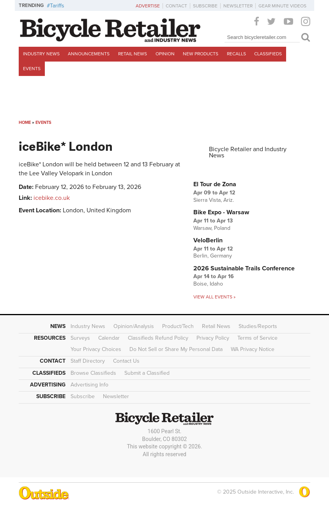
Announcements (89, 53)
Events (32, 68)
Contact (176, 6)
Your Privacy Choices (96, 349)
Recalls (236, 53)
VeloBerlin (208, 240)
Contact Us (126, 361)
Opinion (165, 53)
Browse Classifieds (93, 373)
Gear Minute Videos (282, 6)
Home (25, 122)
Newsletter (238, 6)
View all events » (214, 297)
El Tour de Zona (214, 184)
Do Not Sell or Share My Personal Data (176, 349)
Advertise (148, 6)
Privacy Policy (212, 338)
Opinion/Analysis (133, 326)
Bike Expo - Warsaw (221, 212)
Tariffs (57, 5)
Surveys (80, 338)
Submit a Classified (147, 373)
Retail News (132, 53)
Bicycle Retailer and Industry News (248, 152)
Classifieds (268, 53)
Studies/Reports (258, 326)
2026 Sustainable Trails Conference (244, 268)
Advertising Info (89, 384)
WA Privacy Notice (252, 349)
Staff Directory (88, 361)
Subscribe (205, 6)
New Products (200, 53)
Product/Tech (178, 326)
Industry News (41, 53)
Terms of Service (257, 338)
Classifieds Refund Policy (158, 338)
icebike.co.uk (52, 198)
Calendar (109, 338)
